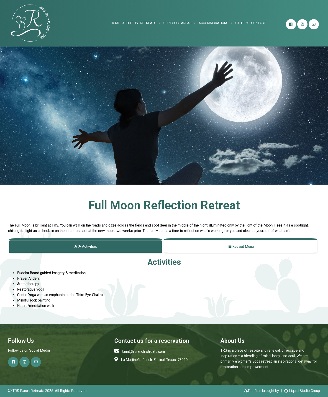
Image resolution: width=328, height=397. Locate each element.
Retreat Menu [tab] (241, 246)
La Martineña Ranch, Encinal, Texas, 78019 (154, 360)
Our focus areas (179, 23)
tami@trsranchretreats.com (143, 351)
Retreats (150, 23)
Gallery (242, 23)
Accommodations (216, 23)
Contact (258, 23)
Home (115, 23)
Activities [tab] (85, 246)
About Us (130, 23)
